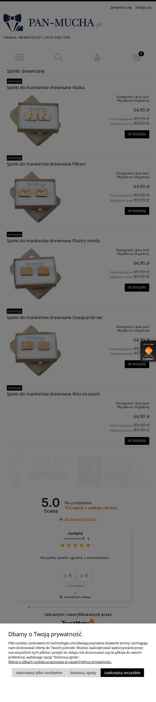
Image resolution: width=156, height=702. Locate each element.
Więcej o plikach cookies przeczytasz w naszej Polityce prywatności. (59, 661)
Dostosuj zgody (83, 672)
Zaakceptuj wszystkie (122, 672)
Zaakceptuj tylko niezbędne (39, 672)
